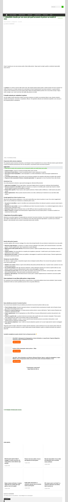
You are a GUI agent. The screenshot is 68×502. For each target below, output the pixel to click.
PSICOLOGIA (45, 14)
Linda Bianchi (8, 21)
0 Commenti (20, 21)
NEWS (51, 14)
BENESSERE (30, 14)
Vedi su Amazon (16, 342)
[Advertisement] (33, 77)
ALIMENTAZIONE (37, 14)
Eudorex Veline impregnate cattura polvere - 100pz (24, 348)
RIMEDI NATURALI (22, 14)
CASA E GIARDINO (13, 14)
